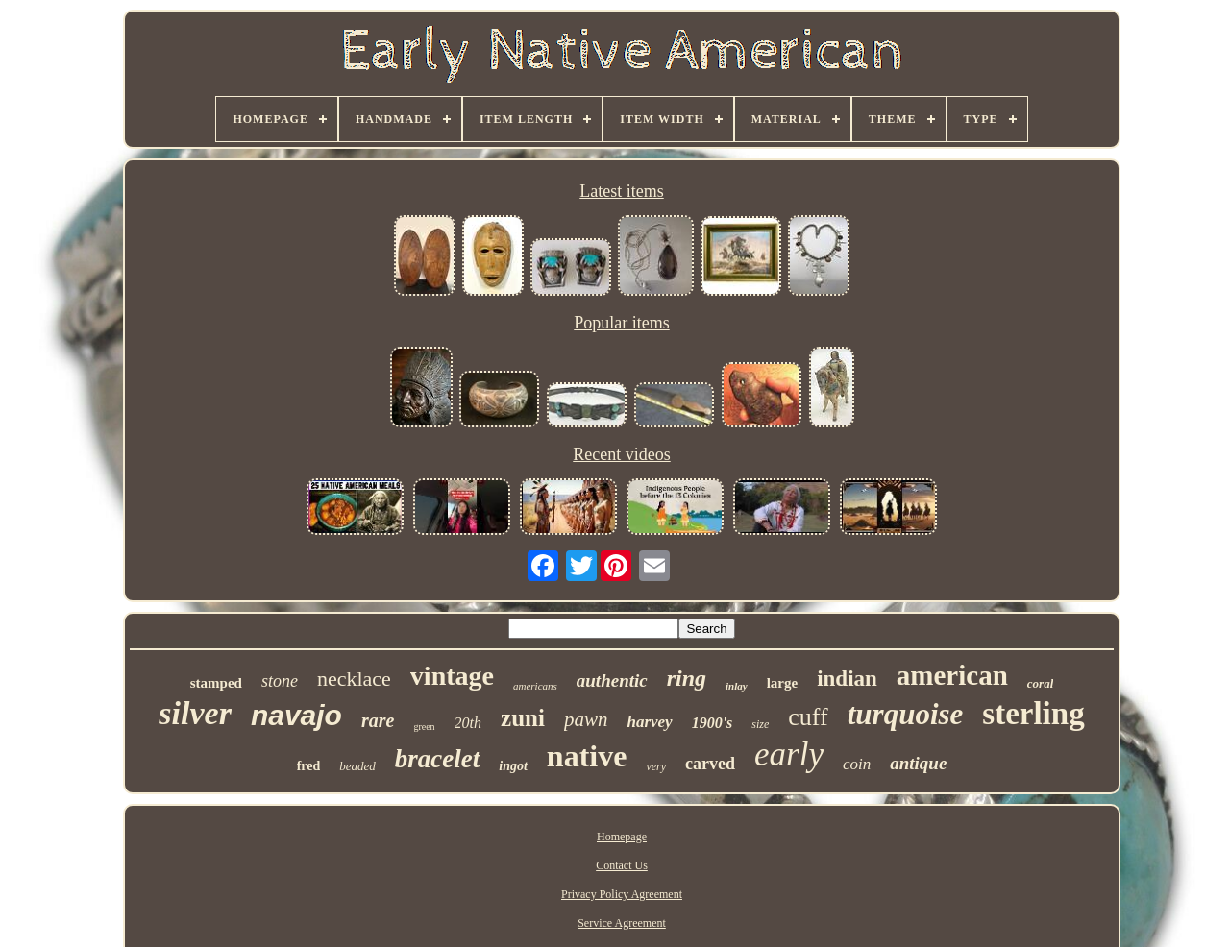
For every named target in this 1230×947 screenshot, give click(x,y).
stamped (216, 683)
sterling (1033, 713)
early (789, 754)
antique (918, 763)
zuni (523, 718)
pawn (586, 719)
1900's (712, 723)
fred (309, 766)
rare (377, 720)
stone (279, 681)
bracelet (437, 758)
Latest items (621, 191)
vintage (452, 676)
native (587, 756)
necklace (354, 679)
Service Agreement (622, 923)
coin (857, 764)
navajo (296, 715)
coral (1040, 683)
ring (686, 678)
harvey (649, 722)
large (782, 683)
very (656, 766)
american (952, 675)
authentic (612, 680)
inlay (737, 686)
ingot (513, 766)
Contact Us (622, 865)
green (423, 726)
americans (535, 686)
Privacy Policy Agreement (621, 894)
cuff (807, 717)
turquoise (906, 714)
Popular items (622, 322)
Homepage (622, 836)
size (760, 724)
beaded (357, 766)
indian (847, 679)
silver (195, 713)
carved (710, 763)
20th (468, 723)
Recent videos (621, 454)
